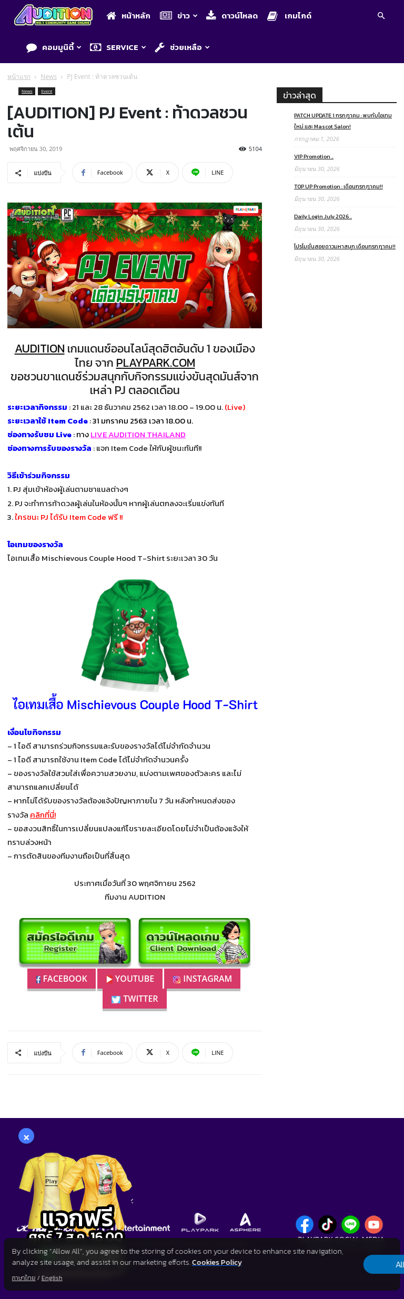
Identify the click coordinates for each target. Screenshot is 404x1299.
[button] (380, 17)
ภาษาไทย (24, 1278)
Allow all (344, 1264)
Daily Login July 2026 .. (323, 216)
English (52, 1278)
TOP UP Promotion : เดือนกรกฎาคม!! (338, 186)
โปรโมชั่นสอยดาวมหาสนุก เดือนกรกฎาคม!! (345, 246)
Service (118, 47)
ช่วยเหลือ (182, 47)
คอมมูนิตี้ (54, 47)
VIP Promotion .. (314, 156)
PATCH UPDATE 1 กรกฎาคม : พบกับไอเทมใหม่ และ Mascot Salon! (343, 120)
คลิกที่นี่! (43, 815)
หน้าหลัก (128, 15)
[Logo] (56, 16)
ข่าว (179, 15)
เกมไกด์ (289, 15)
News (49, 76)
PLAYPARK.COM (155, 362)
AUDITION (40, 348)
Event (46, 91)
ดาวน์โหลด (232, 15)
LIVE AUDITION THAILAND (138, 434)
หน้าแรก (19, 76)
